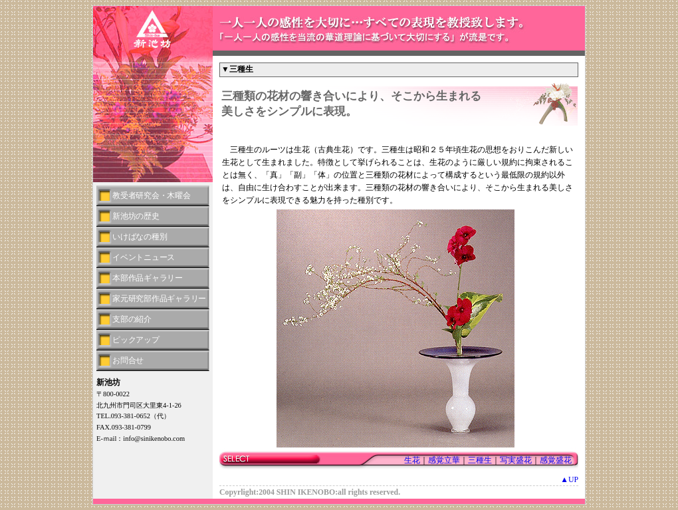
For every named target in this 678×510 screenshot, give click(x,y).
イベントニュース (143, 257)
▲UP (569, 479)
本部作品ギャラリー (147, 278)
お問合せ (128, 360)
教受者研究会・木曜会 (151, 195)
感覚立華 (444, 460)
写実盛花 (516, 460)
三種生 (480, 460)
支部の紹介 (132, 319)
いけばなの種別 (139, 236)
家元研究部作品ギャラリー (159, 298)
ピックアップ (136, 339)
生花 (412, 460)
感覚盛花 (556, 460)
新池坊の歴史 (136, 216)
